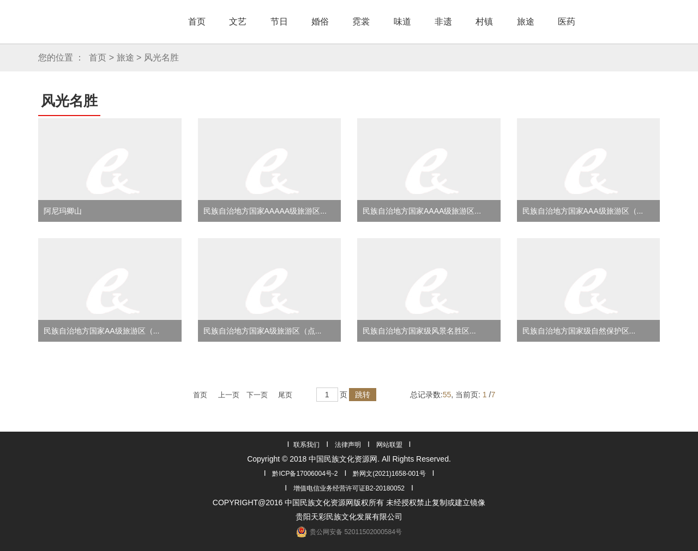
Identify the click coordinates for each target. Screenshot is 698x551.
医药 (566, 21)
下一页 (257, 395)
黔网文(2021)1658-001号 (389, 473)
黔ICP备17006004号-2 (305, 473)
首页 (197, 21)
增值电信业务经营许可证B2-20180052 (349, 488)
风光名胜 (161, 57)
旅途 (525, 21)
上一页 (228, 395)
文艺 (237, 21)
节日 (279, 21)
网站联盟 (389, 445)
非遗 (443, 21)
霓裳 (361, 21)
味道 (402, 21)
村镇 (484, 21)
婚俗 (320, 21)
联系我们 (306, 445)
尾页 (285, 395)
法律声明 (348, 445)
